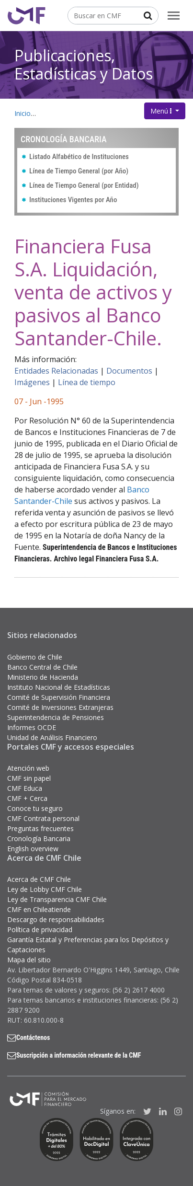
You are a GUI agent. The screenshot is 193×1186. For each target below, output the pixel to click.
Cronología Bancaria (38, 838)
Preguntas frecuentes (40, 828)
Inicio (22, 113)
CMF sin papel (29, 778)
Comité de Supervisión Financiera (58, 697)
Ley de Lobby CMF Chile (44, 889)
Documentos (129, 370)
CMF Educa (24, 788)
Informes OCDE (31, 727)
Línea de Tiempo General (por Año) (78, 171)
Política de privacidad (39, 929)
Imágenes (32, 382)
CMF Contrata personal (43, 818)
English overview (32, 848)
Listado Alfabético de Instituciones (79, 156)
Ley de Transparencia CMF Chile (57, 899)
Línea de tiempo (86, 382)
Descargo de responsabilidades (55, 919)
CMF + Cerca (27, 798)
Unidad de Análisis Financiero (52, 737)
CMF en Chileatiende (39, 909)
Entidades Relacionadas (56, 370)
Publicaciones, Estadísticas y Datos (83, 64)
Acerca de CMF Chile (39, 879)
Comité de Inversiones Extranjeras (60, 707)
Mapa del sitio (29, 959)
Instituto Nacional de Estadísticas (58, 687)
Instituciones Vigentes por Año (73, 199)
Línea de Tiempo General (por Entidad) (84, 185)
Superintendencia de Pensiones (55, 717)
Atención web (28, 768)
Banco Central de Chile (42, 667)
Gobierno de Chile (34, 656)
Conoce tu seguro (35, 808)
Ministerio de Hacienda (42, 677)
